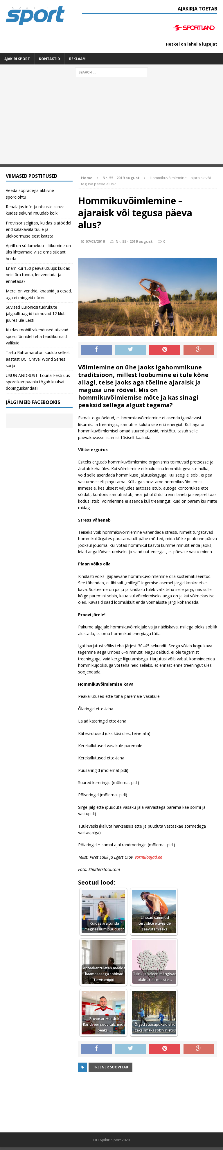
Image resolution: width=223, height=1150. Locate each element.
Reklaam (77, 58)
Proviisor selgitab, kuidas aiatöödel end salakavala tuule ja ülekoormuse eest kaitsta (38, 229)
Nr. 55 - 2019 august (134, 241)
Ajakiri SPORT (17, 58)
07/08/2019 (95, 241)
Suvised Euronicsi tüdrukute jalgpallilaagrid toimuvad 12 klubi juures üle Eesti (36, 313)
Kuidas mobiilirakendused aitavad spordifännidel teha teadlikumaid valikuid (37, 336)
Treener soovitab (110, 1067)
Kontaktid (49, 58)
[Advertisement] (111, 123)
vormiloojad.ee (148, 857)
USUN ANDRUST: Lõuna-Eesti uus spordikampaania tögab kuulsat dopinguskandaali (38, 382)
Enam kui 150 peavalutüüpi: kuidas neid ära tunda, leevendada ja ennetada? (38, 274)
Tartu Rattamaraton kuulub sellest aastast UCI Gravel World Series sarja (38, 359)
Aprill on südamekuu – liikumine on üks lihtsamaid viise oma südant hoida (38, 252)
